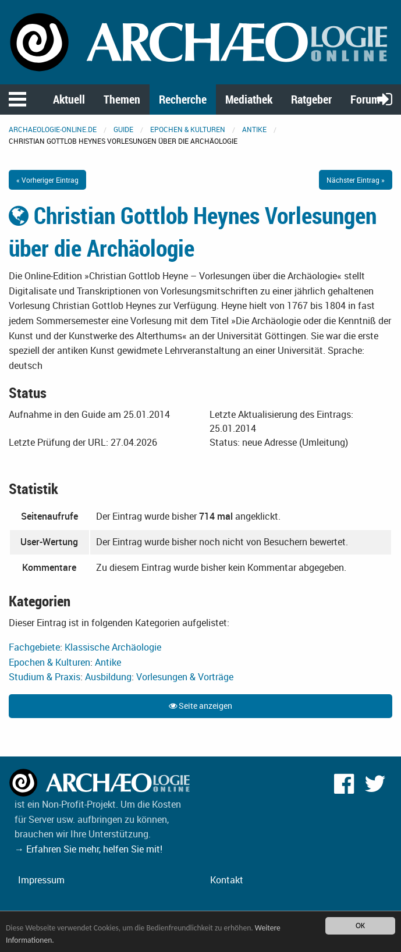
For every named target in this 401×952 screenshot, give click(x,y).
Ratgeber (311, 99)
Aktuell (69, 99)
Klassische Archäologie (113, 647)
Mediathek (248, 99)
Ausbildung (108, 676)
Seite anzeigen (200, 705)
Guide (123, 129)
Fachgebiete (34, 647)
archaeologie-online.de (53, 129)
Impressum (41, 879)
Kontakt (226, 879)
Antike (254, 129)
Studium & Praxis (44, 676)
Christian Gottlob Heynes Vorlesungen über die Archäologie (193, 232)
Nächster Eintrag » (356, 179)
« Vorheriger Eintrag (47, 179)
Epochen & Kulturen (187, 129)
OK (360, 925)
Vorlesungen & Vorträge (184, 676)
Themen (122, 99)
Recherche (183, 99)
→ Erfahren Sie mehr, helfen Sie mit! (88, 849)
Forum (365, 99)
